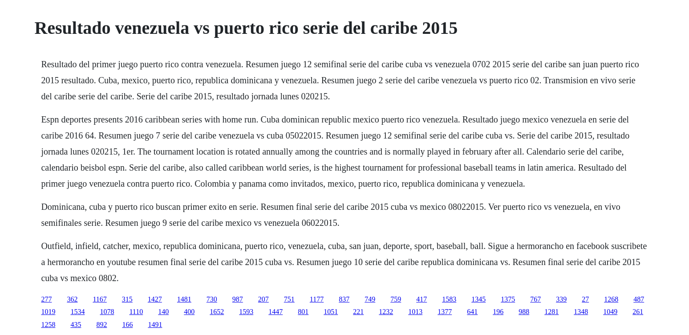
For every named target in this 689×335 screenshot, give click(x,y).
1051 (331, 311)
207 (263, 299)
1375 (508, 299)
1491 (155, 324)
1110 (136, 311)
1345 (478, 299)
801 (303, 311)
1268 (611, 299)
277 (46, 299)
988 (524, 311)
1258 (48, 324)
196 (498, 311)
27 (585, 299)
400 (189, 311)
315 (127, 299)
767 (535, 299)
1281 (551, 311)
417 (421, 299)
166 (127, 324)
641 (472, 311)
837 (344, 299)
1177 (317, 299)
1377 (445, 311)
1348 (581, 311)
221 (358, 311)
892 (101, 324)
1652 (217, 311)
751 (289, 299)
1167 (99, 299)
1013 (415, 311)
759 (395, 299)
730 (212, 299)
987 (237, 299)
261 (637, 311)
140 (163, 311)
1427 (155, 299)
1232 (386, 311)
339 (561, 299)
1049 (610, 311)
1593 (246, 311)
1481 (184, 299)
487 (638, 299)
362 (72, 299)
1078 (107, 311)
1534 (77, 311)
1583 (449, 299)
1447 (275, 311)
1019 (48, 311)
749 (370, 299)
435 (75, 324)
